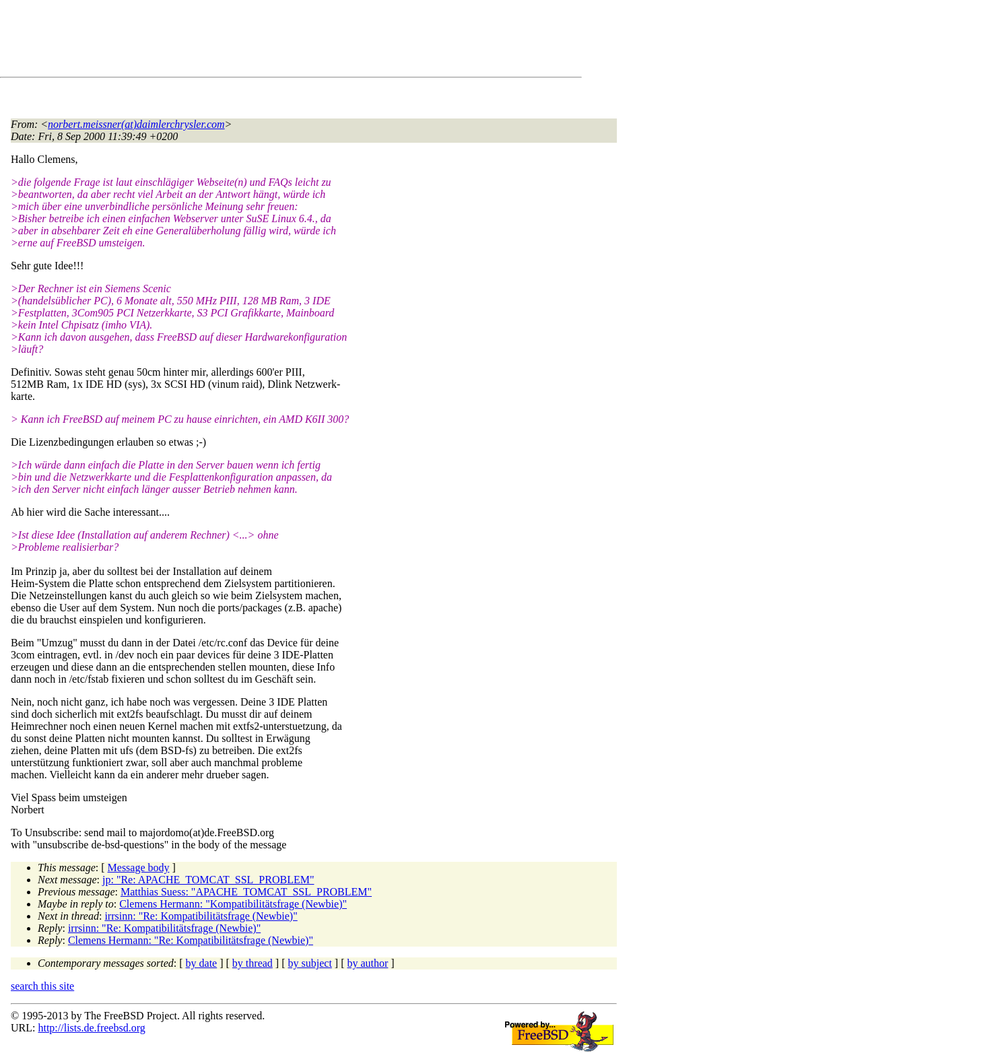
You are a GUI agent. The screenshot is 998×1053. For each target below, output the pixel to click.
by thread (252, 963)
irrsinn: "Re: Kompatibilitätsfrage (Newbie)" (200, 916)
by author (367, 963)
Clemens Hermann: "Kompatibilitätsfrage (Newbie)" (233, 904)
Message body (139, 867)
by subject (310, 963)
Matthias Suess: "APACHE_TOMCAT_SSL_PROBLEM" (246, 891)
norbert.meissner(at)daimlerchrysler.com (136, 124)
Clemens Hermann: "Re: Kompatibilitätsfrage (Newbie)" (190, 940)
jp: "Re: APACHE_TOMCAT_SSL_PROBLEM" (208, 879)
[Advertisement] (256, 41)
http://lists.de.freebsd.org (91, 1027)
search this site (42, 986)
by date (202, 963)
